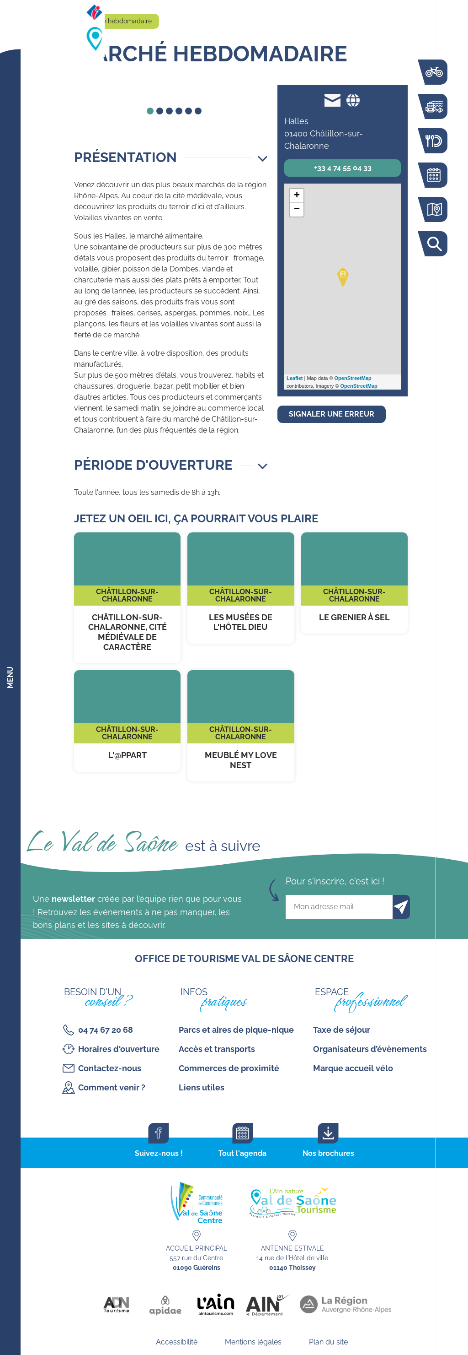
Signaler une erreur (331, 414)
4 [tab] (179, 111)
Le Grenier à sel (354, 583)
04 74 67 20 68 (105, 1030)
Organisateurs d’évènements (370, 1049)
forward (252, 90)
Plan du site (328, 1342)
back (96, 90)
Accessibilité (176, 1342)
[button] (170, 157)
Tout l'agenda (242, 1153)
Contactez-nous (109, 1068)
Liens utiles (201, 1087)
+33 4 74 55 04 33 (343, 167)
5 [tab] (188, 111)
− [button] (297, 210)
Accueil (64, 21)
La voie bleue (433, 72)
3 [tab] (169, 111)
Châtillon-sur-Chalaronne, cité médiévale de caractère (127, 597)
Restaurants (433, 140)
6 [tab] (198, 111)
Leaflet (295, 378)
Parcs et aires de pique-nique (236, 1030)
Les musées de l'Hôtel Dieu (240, 588)
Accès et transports (217, 1049)
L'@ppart (127, 721)
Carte (433, 209)
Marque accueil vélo (353, 1068)
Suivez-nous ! (159, 1153)
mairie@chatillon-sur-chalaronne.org (332, 100)
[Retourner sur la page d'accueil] (10, 23)
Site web (353, 100)
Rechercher (433, 243)
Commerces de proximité (229, 1068)
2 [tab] (159, 111)
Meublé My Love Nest (240, 725)
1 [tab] (150, 111)
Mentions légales (253, 1342)
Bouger (433, 106)
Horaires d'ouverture (119, 1049)
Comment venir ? (111, 1087)
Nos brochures (328, 1153)
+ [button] (297, 196)
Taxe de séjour (341, 1030)
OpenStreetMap (353, 378)
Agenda (433, 175)
